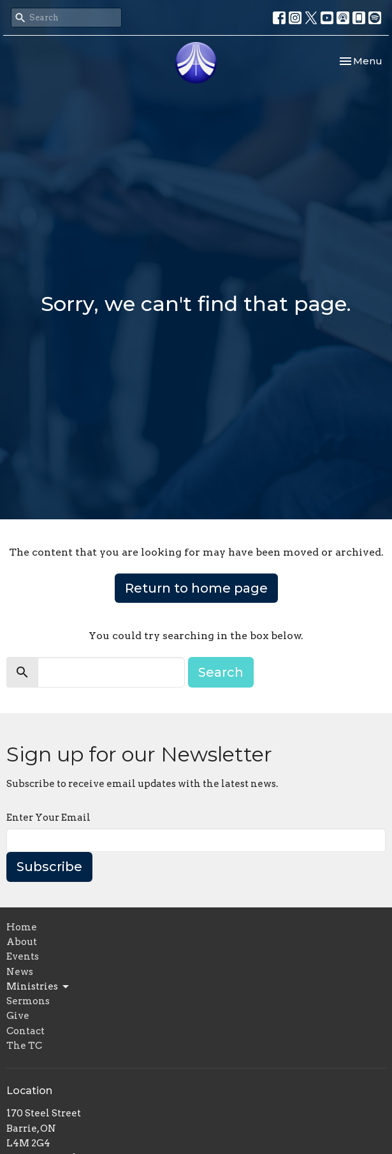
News (19, 971)
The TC (24, 1045)
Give (17, 1015)
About (21, 942)
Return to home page (196, 588)
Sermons (28, 1001)
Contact (25, 1031)
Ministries (38, 987)
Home (21, 927)
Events (22, 956)
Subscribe (49, 866)
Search (220, 672)
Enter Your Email (48, 817)
